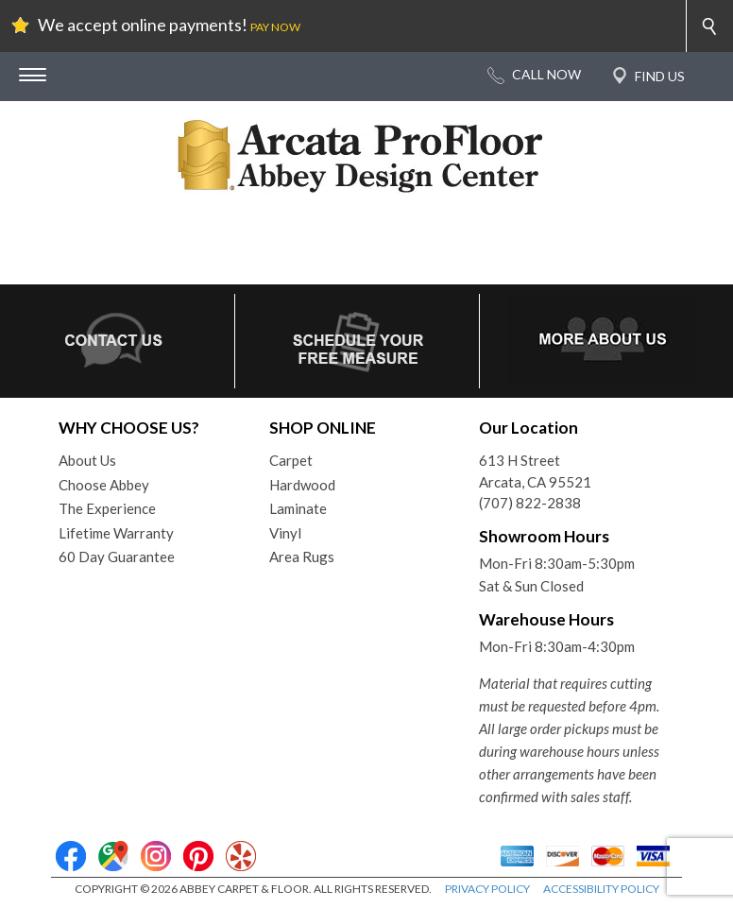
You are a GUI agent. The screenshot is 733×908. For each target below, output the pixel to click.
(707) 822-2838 (530, 502)
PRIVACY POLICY (487, 889)
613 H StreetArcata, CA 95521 (535, 471)
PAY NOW (275, 27)
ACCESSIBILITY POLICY (601, 889)
